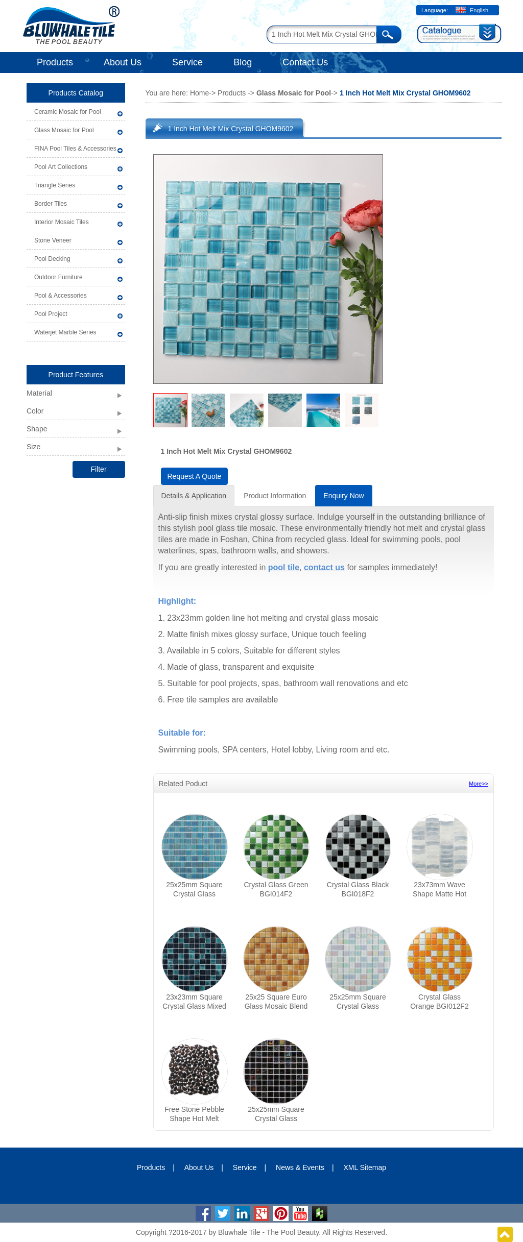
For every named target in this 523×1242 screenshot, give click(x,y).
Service (187, 62)
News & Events (300, 1167)
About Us (122, 62)
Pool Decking (52, 258)
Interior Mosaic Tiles (61, 222)
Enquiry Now (343, 496)
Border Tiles (50, 203)
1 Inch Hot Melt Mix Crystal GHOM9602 (231, 129)
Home (199, 93)
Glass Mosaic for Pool (64, 130)
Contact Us (305, 62)
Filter (98, 469)
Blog (242, 62)
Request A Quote (195, 476)
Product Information (275, 496)
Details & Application (194, 496)
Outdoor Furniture (58, 277)
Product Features (76, 375)
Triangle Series (54, 185)
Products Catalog (76, 93)
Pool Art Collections (60, 167)
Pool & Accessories (60, 295)
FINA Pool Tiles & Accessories (75, 148)
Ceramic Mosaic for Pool (67, 111)
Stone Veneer (53, 240)
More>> (478, 784)
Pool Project (50, 314)
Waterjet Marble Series (65, 332)
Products (55, 62)
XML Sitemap (365, 1167)
